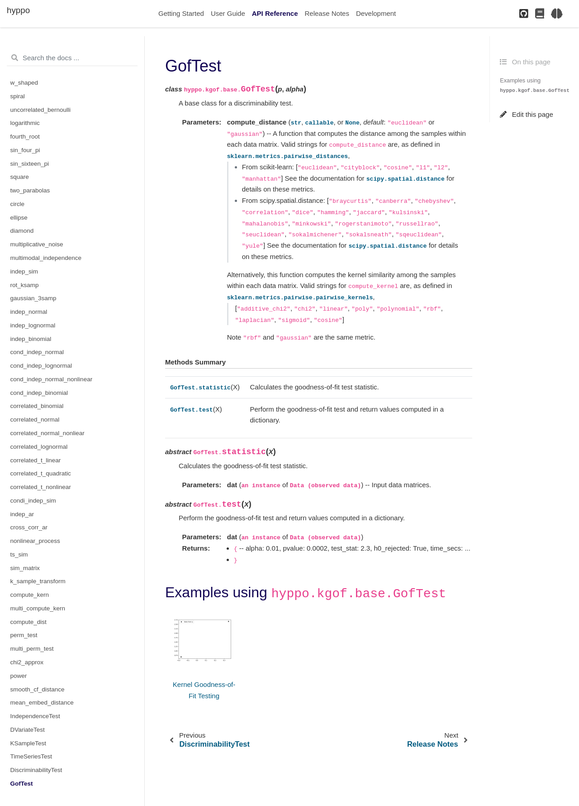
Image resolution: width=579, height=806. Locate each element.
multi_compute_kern (38, 608)
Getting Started (181, 13)
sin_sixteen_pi (29, 163)
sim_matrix (25, 568)
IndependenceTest (35, 716)
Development (376, 13)
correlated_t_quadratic (40, 473)
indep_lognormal (33, 325)
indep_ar (22, 514)
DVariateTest (27, 729)
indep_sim (24, 271)
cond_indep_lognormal (41, 365)
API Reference (275, 13)
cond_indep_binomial (39, 392)
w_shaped (24, 82)
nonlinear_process (35, 540)
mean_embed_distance (42, 702)
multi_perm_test (32, 648)
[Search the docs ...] (72, 58)
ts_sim (19, 554)
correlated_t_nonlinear (40, 487)
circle (17, 204)
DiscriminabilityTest (36, 770)
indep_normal (28, 311)
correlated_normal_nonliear (47, 433)
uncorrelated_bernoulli (40, 109)
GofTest (21, 783)
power (18, 675)
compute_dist (28, 622)
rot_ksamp (24, 285)
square (19, 176)
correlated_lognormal (39, 446)
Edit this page (526, 114)
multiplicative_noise (36, 244)
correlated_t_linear (35, 460)
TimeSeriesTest (31, 756)
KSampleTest (28, 743)
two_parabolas (30, 190)
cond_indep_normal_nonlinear (51, 379)
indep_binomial (31, 339)
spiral (17, 96)
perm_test (24, 635)
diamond (22, 230)
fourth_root (25, 136)
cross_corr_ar (29, 527)
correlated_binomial (37, 406)
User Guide (228, 13)
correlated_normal (35, 419)
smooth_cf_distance (37, 689)
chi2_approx (27, 662)
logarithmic (25, 123)
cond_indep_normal (37, 352)
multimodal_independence (46, 257)
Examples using (535, 85)
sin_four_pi (25, 150)
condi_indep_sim (33, 500)
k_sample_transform (38, 581)
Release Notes (327, 13)
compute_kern (29, 594)
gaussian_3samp (33, 298)
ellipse (19, 217)
